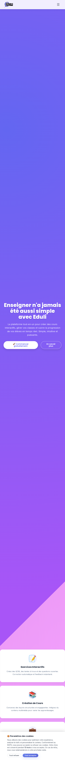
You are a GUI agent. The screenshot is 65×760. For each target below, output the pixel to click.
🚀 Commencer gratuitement (21, 345)
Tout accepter (30, 755)
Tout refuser (14, 755)
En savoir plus (51, 345)
